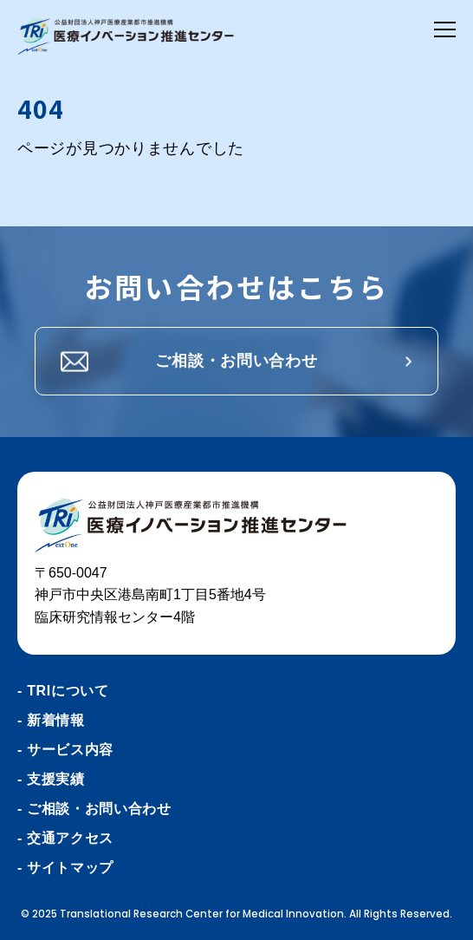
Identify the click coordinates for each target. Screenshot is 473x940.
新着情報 (56, 720)
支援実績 (56, 779)
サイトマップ (70, 867)
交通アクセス (70, 838)
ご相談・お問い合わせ (236, 360)
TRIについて (67, 690)
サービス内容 (70, 749)
